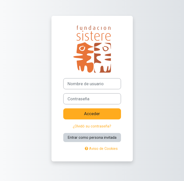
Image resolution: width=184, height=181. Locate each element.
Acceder (92, 113)
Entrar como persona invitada (92, 137)
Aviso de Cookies (101, 148)
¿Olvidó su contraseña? (92, 126)
